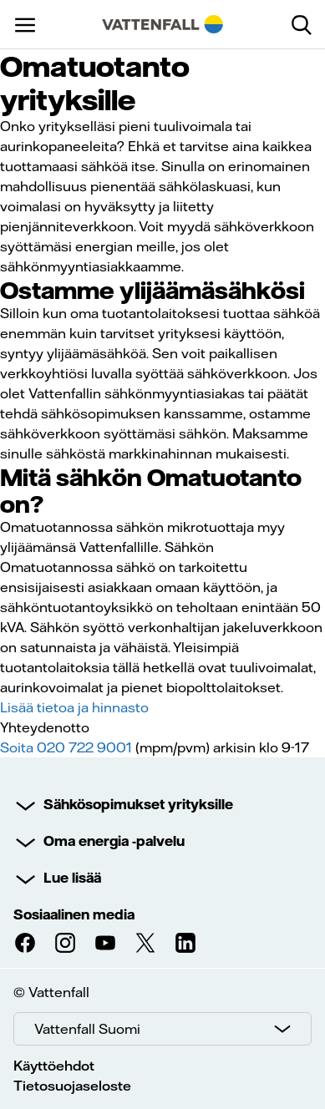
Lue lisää (72, 877)
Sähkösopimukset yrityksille (138, 804)
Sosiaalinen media (74, 914)
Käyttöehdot (53, 1065)
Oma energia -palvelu (114, 841)
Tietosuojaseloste (72, 1085)
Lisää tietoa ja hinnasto (74, 707)
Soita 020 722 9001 (66, 747)
